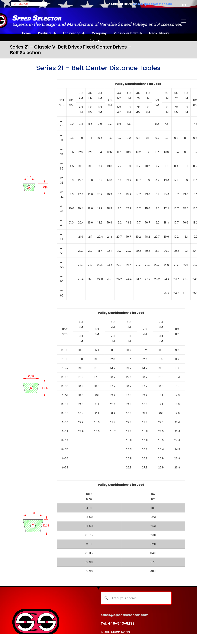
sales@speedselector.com (152, 4)
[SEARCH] (29, 4)
